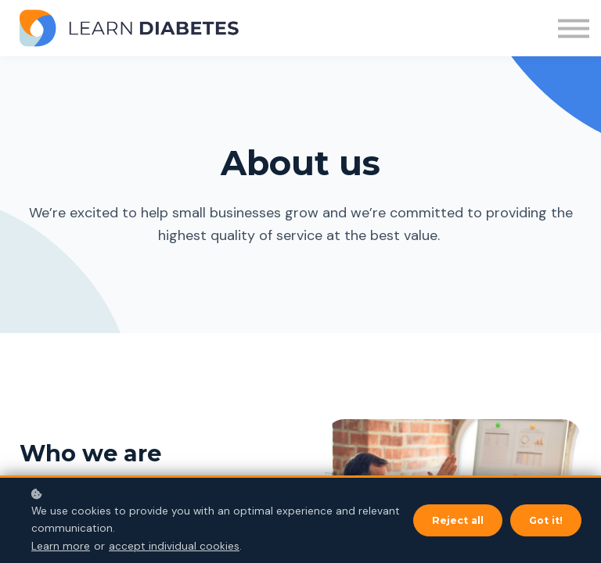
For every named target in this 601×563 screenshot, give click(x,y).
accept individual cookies (174, 546)
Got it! (546, 520)
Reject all (458, 520)
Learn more (60, 546)
